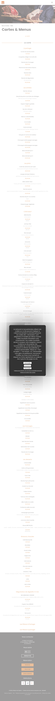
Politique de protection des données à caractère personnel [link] (28, 370)
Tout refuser (27, 365)
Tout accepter (27, 363)
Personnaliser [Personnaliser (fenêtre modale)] (27, 368)
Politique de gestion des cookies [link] (27, 372)
